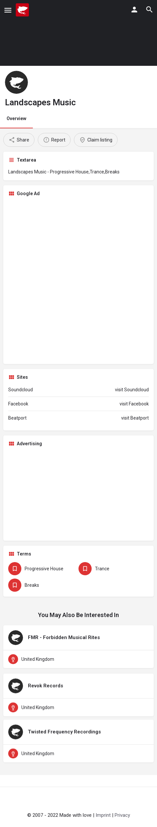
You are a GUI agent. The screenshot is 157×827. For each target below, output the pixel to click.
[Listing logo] (16, 82)
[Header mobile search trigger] (149, 9)
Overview (16, 118)
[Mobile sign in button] (134, 9)
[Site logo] (23, 9)
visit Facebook (134, 403)
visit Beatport (135, 418)
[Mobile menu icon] (7, 10)
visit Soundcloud (132, 389)
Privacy (122, 815)
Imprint (103, 815)
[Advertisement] (78, 280)
